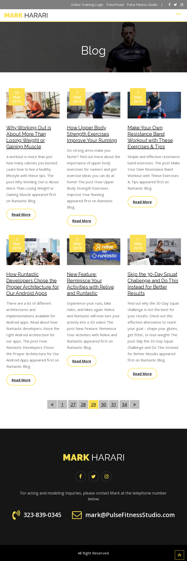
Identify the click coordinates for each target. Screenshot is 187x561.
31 (113, 404)
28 (83, 404)
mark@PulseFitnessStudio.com (130, 515)
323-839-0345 (42, 515)
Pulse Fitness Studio (142, 4)
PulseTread (115, 4)
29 (93, 404)
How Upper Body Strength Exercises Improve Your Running (92, 134)
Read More (21, 214)
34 (124, 404)
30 (103, 404)
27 (73, 404)
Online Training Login (87, 4)
